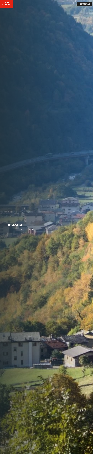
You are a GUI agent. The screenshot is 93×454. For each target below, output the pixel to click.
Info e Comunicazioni (33, 4)
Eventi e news (24, 4)
